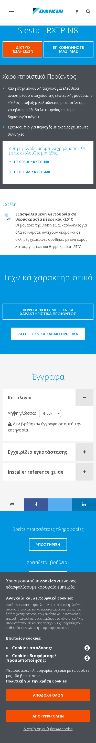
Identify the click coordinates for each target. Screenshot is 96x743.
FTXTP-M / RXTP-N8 (32, 172)
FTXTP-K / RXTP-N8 (31, 161)
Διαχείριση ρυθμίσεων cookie (48, 728)
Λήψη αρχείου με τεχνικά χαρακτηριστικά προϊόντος (48, 311)
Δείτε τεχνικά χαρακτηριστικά (48, 333)
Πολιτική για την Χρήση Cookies (36, 681)
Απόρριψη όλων (48, 716)
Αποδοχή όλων (48, 695)
